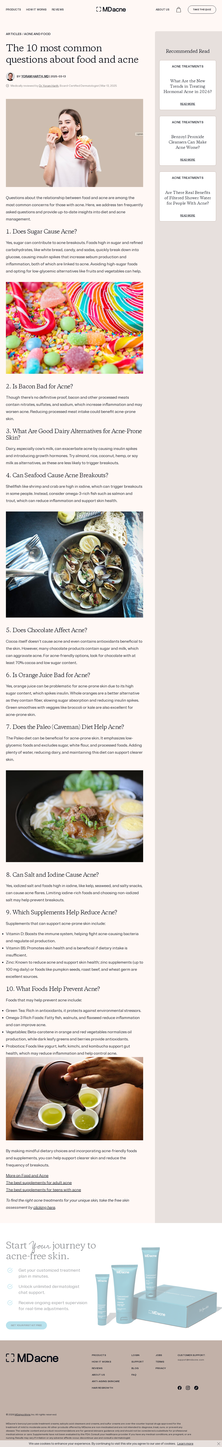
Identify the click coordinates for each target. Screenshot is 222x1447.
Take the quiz (202, 9)
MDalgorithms (23, 1414)
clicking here (44, 1207)
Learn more (185, 1444)
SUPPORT (138, 1361)
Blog (135, 1368)
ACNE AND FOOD (37, 34)
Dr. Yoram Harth (49, 85)
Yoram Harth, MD (35, 76)
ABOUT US (98, 1374)
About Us (162, 9)
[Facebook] (180, 1388)
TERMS (160, 1361)
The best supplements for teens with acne (43, 1189)
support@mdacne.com (191, 1359)
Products (13, 9)
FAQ (134, 1374)
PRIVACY (161, 1368)
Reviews (58, 9)
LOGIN (135, 1355)
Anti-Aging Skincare (106, 1381)
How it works (36, 9)
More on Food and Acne (27, 1175)
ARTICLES (14, 34)
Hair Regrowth (102, 1387)
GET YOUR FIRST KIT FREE (26, 1326)
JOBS (159, 1355)
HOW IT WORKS (101, 1361)
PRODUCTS (99, 1355)
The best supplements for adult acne (39, 1182)
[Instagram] (188, 1388)
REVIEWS (97, 1368)
